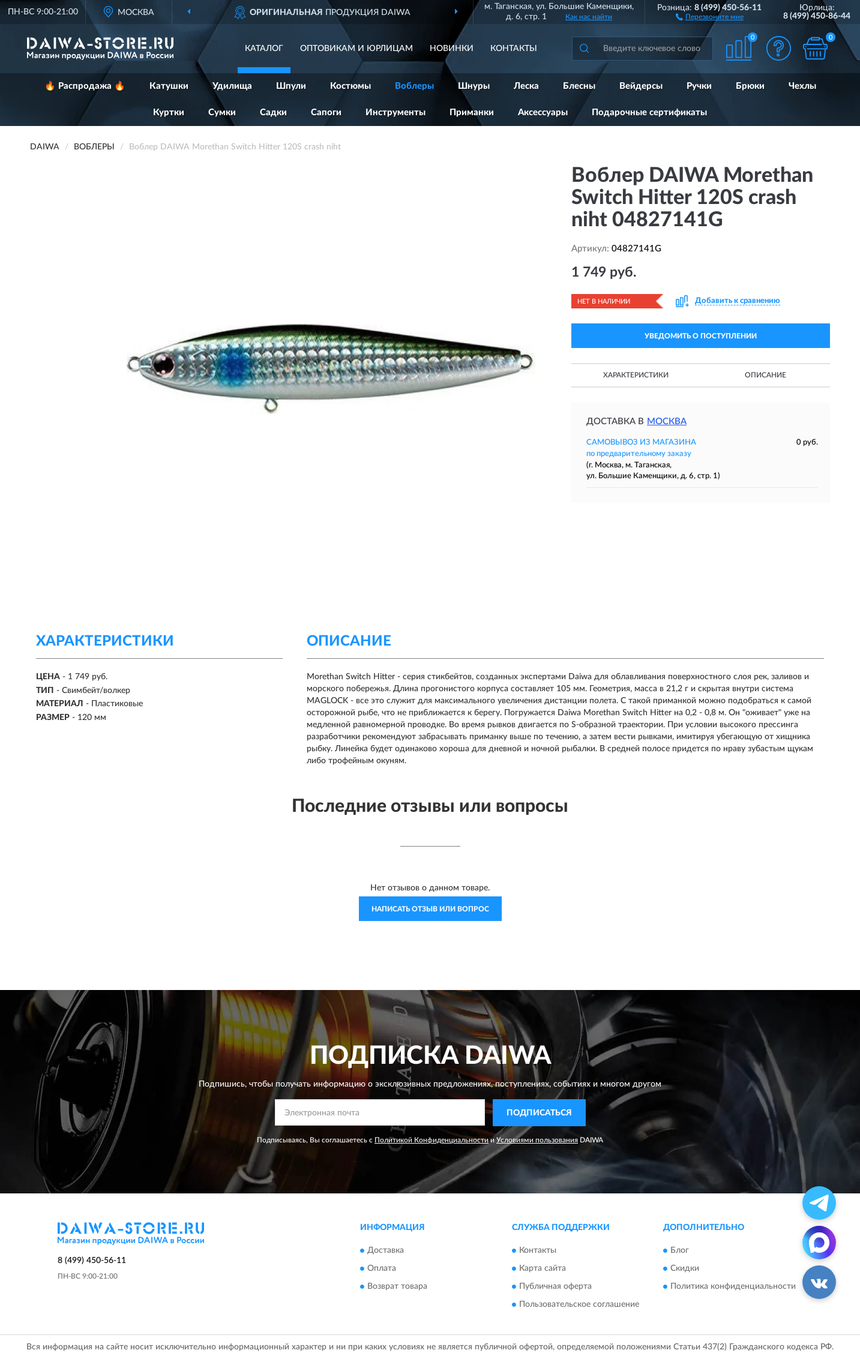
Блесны (579, 86)
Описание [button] (765, 375)
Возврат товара (397, 1287)
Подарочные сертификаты (649, 112)
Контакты (513, 48)
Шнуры (474, 86)
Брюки (750, 86)
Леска (526, 86)
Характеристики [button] (636, 375)
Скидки (684, 1269)
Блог (679, 1251)
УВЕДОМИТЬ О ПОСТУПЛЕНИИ (701, 336)
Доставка (385, 1251)
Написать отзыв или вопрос (430, 909)
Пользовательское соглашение (579, 1305)
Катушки (168, 86)
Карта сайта (542, 1269)
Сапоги (326, 112)
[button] (710, 16)
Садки (273, 112)
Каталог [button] (264, 48)
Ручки (699, 86)
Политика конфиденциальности (733, 1287)
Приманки (472, 112)
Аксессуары (543, 112)
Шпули (291, 86)
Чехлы (802, 86)
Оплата (381, 1269)
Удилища (232, 86)
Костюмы (350, 86)
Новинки (452, 48)
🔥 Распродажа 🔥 (84, 86)
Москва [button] (667, 421)
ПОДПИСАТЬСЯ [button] (539, 1113)
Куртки (168, 112)
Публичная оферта (555, 1287)
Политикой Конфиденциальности (431, 1140)
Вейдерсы (641, 86)
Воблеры (414, 86)
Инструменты (395, 112)
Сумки (222, 112)
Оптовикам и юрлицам (356, 48)
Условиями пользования (537, 1140)
